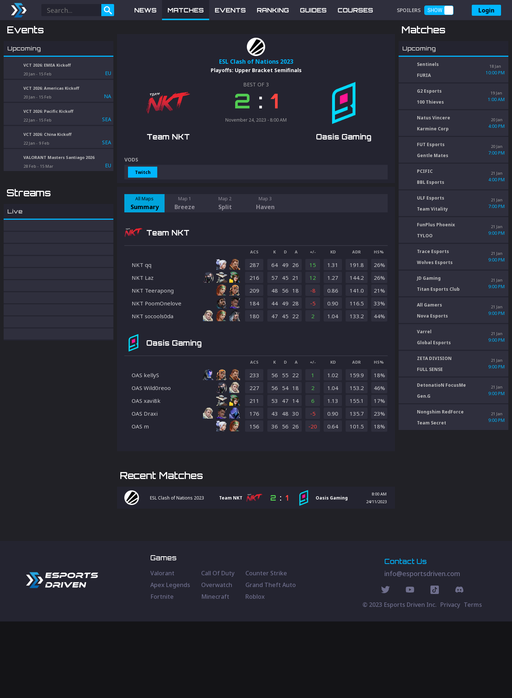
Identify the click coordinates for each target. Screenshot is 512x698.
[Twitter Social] (385, 667)
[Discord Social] (434, 667)
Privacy (450, 681)
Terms (473, 681)
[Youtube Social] (410, 667)
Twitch (143, 210)
